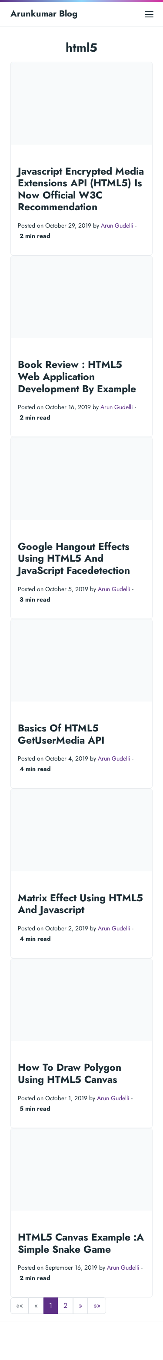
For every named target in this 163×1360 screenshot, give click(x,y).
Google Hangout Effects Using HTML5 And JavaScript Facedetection (74, 558)
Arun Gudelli (117, 225)
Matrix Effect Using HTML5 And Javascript (80, 903)
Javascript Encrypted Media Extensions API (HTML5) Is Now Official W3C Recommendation (81, 189)
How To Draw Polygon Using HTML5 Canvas (69, 1073)
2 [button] (65, 1305)
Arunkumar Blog (43, 13)
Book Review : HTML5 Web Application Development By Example (77, 376)
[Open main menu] (149, 14)
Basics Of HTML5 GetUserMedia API (61, 734)
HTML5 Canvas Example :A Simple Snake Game (81, 1243)
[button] (80, 1305)
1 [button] (50, 1305)
